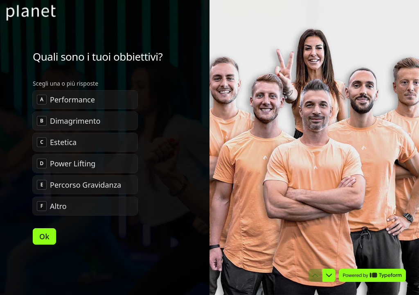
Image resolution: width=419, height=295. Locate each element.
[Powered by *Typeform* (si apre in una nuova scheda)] (372, 275)
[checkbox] (85, 100)
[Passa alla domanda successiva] (329, 275)
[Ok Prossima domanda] (44, 236)
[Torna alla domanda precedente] (315, 275)
